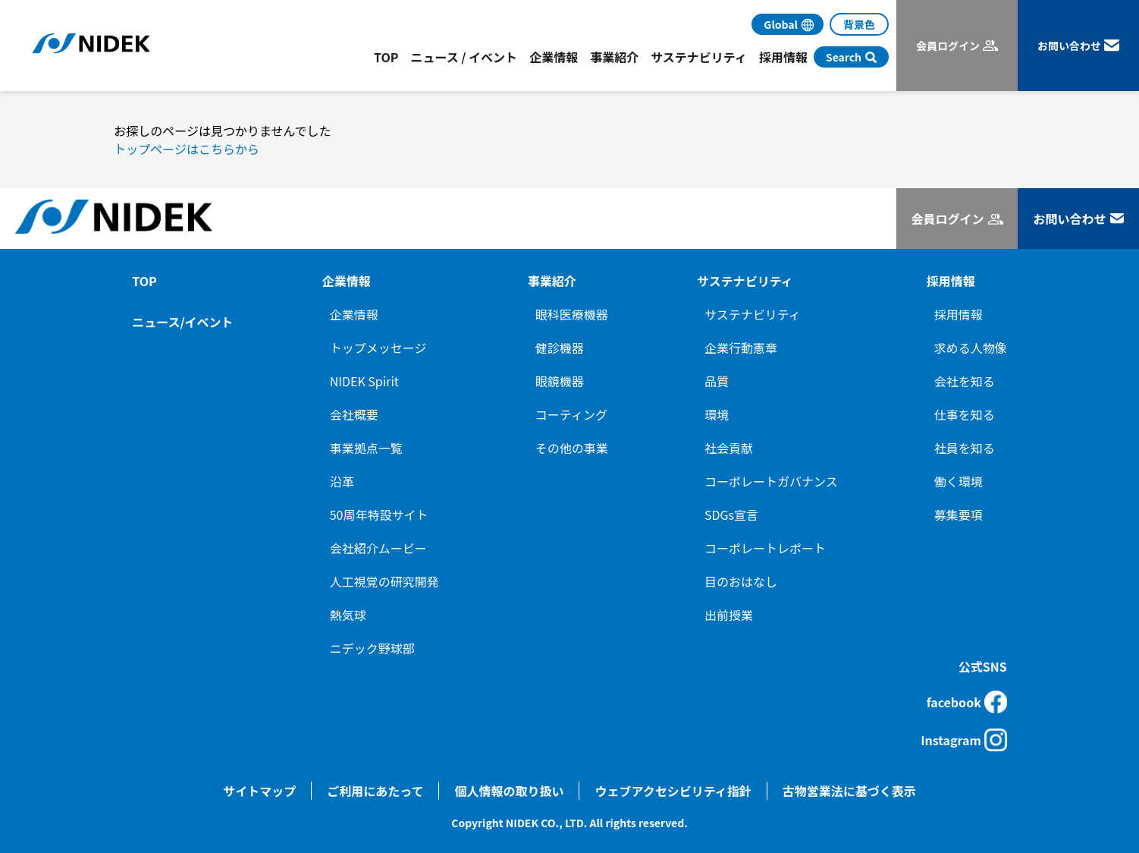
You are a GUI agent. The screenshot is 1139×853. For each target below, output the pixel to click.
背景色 (859, 24)
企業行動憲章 (740, 347)
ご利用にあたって (375, 791)
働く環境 (958, 481)
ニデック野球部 (372, 648)
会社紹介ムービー (378, 548)
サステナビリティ (752, 314)
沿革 (342, 481)
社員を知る (964, 448)
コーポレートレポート (765, 548)
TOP (386, 57)
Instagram (964, 740)
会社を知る (964, 381)
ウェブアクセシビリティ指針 (673, 791)
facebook (967, 702)
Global (781, 24)
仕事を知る (964, 414)
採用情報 (958, 314)
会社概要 (354, 414)
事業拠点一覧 (366, 448)
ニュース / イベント (463, 57)
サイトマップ (259, 791)
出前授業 (728, 615)
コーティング (571, 414)
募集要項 (958, 514)
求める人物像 (970, 347)
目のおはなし (740, 581)
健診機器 (559, 347)
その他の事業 (571, 448)
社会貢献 (728, 448)
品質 (716, 381)
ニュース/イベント (182, 322)
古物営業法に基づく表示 (849, 791)
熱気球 (348, 615)
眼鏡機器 (559, 381)
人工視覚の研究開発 (384, 581)
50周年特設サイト (379, 514)
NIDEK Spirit (364, 381)
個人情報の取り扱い (508, 791)
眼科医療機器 (571, 314)
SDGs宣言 (731, 514)
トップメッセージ (378, 347)
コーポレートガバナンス (771, 481)
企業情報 (354, 314)
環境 (716, 414)
